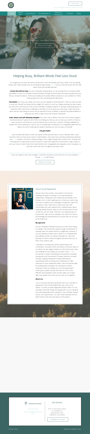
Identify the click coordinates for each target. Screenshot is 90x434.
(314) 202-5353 (78, 7)
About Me (20, 13)
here (42, 157)
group (15, 139)
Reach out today (45, 162)
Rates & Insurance (58, 13)
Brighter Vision (76, 429)
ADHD (53, 85)
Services (30, 13)
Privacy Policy (13, 429)
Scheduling (43, 13)
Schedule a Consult (57, 419)
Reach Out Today (45, 46)
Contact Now (75, 3)
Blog (79, 13)
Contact (70, 13)
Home (11, 13)
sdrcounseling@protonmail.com (63, 7)
